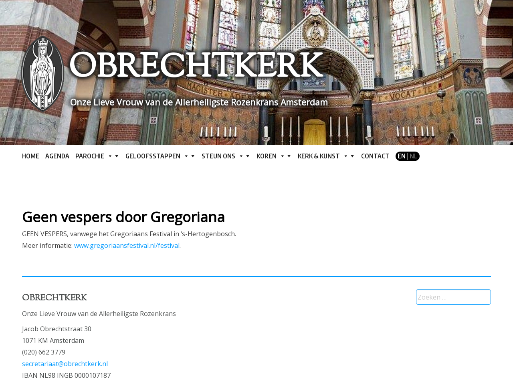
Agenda (57, 156)
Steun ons (223, 156)
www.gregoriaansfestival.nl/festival (127, 245)
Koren (270, 156)
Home (30, 156)
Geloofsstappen (157, 156)
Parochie (94, 156)
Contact (375, 156)
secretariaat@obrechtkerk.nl (65, 363)
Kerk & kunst (323, 156)
